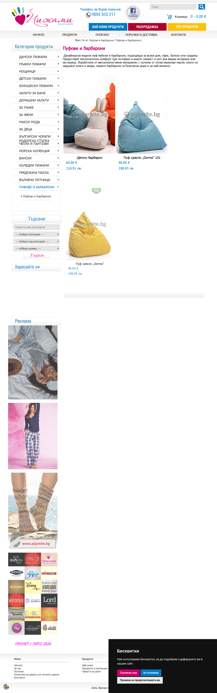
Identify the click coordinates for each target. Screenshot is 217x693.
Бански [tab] (25, 158)
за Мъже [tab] (26, 107)
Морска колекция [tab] (34, 151)
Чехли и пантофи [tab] (34, 144)
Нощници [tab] (27, 71)
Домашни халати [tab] (34, 100)
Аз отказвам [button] (151, 672)
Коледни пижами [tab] (34, 165)
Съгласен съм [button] (128, 672)
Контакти (19, 677)
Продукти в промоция (94, 668)
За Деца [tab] (25, 129)
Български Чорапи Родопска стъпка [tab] (35, 137)
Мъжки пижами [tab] (32, 64)
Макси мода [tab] (29, 122)
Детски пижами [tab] (32, 78)
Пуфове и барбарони (128, 40)
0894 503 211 (104, 15)
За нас (17, 668)
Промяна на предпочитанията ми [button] (140, 680)
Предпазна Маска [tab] (34, 173)
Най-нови (87, 665)
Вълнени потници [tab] (34, 180)
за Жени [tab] (26, 115)
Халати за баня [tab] (32, 93)
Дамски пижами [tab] (33, 57)
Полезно (19, 671)
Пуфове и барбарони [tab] (36, 187)
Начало (18, 665)
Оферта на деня (91, 671)
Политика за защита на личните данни (36, 674)
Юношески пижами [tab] (36, 86)
